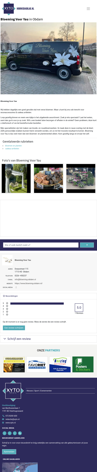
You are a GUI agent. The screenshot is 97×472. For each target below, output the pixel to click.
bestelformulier (26, 123)
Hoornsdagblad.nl (25, 8)
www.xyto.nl (11, 423)
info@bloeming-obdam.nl (25, 279)
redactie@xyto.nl (13, 419)
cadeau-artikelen (12, 149)
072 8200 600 (11, 416)
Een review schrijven (13, 328)
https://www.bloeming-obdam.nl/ (29, 283)
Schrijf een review (17, 339)
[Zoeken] (87, 245)
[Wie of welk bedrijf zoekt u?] (40, 245)
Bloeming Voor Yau (23, 260)
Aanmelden (9, 451)
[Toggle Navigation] (88, 9)
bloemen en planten (13, 146)
